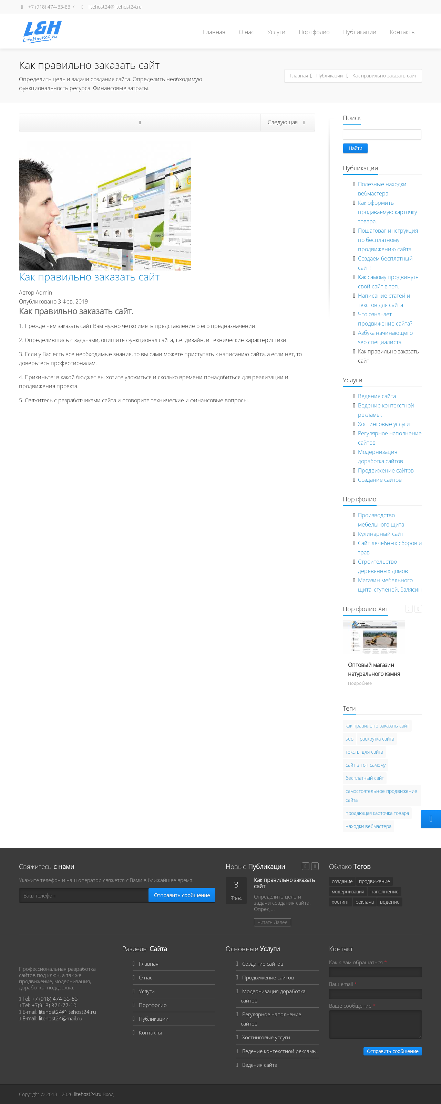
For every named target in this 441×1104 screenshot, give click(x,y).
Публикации (359, 32)
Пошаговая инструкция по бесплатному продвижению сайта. (388, 240)
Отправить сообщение (182, 895)
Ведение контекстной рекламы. (280, 1051)
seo (349, 738)
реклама (365, 902)
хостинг (340, 902)
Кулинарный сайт (380, 534)
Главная (214, 32)
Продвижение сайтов (386, 470)
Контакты (403, 32)
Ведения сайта (377, 396)
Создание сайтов (380, 480)
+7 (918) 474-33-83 (44, 6)
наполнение (384, 891)
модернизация (348, 891)
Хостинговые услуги (384, 424)
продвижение (374, 881)
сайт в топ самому (366, 765)
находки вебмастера (368, 826)
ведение (390, 902)
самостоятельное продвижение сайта (381, 795)
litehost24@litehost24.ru (110, 6)
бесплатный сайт (365, 778)
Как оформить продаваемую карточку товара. (387, 212)
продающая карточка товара (377, 813)
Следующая (287, 122)
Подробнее (360, 683)
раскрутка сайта (377, 738)
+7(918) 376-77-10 (54, 1005)
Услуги (276, 32)
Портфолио (314, 32)
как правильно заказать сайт (377, 725)
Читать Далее (272, 922)
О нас (246, 32)
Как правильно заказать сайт (89, 276)
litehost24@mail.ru (60, 1018)
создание (342, 881)
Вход (108, 1094)
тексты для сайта (364, 752)
